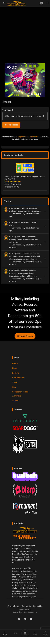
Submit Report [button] (11, 125)
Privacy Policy (13, 606)
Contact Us (26, 606)
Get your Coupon (25, 336)
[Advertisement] (25, 33)
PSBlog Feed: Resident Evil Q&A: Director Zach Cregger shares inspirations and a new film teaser (23, 273)
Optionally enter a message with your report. (24, 116)
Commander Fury (18, 214)
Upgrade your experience (28, 137)
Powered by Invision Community (25, 612)
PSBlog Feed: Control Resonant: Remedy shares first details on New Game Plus (24, 239)
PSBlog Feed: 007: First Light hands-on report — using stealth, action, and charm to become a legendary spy (24, 256)
